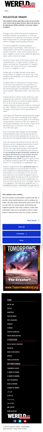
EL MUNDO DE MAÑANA (13, 376)
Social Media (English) (14, 335)
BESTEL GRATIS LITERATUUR (15, 344)
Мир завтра (10, 407)
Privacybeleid (25, 426)
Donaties (10, 324)
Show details (32, 220)
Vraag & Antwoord (13, 360)
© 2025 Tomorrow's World (11, 426)
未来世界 (10, 395)
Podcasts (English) (13, 332)
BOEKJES (9, 356)
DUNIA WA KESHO (12, 411)
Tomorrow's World (13, 368)
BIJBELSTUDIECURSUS (13, 352)
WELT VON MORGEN (12, 380)
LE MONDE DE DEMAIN (13, 372)
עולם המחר (10, 399)
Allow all (21, 227)
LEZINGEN (9, 328)
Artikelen (10, 348)
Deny (21, 240)
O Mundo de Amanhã (13, 388)
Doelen (9, 308)
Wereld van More (12, 384)
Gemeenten (10, 312)
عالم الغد (9, 391)
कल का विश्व (10, 403)
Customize (21, 234)
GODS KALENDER (11, 316)
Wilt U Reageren (12, 320)
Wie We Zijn (10, 304)
